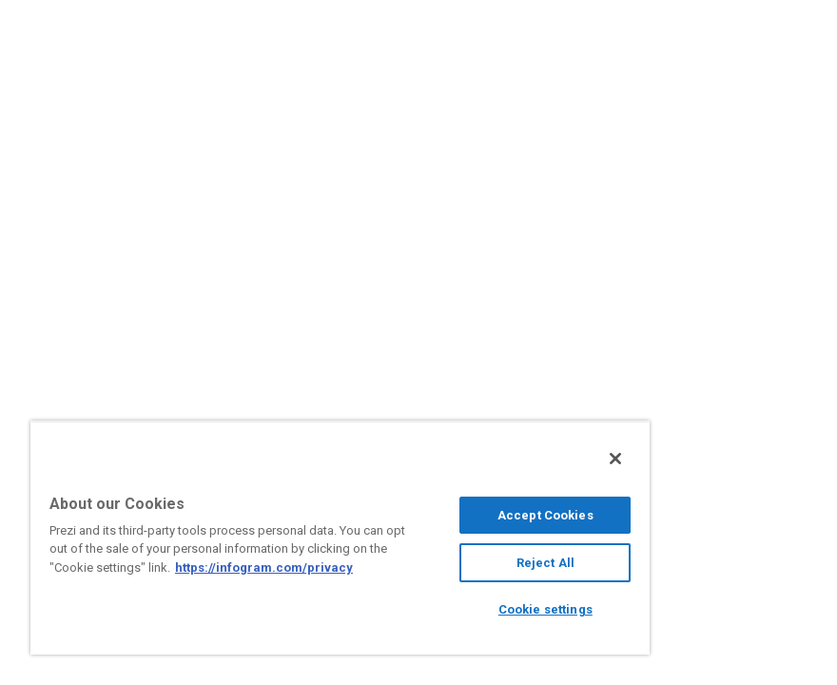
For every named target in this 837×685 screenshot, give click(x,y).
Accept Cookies (545, 515)
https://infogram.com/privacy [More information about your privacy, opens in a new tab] (264, 567)
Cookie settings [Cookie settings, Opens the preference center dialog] (545, 609)
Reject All (545, 563)
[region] (340, 538)
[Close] (615, 459)
